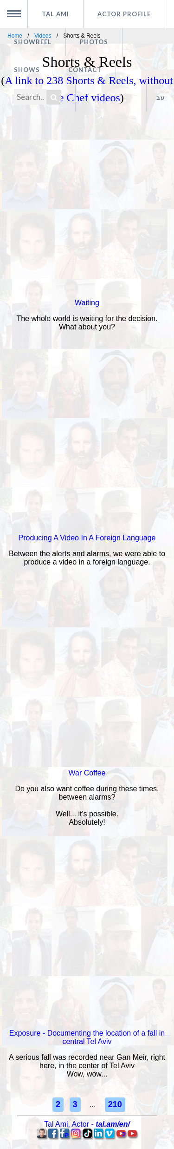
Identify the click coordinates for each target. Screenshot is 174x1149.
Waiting (87, 303)
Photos (94, 42)
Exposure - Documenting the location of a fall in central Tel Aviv (87, 1037)
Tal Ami (55, 14)
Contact (85, 69)
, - (87, 1124)
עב (160, 97)
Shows (27, 69)
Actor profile (124, 14)
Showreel (33, 42)
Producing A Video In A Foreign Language (87, 538)
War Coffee (86, 773)
